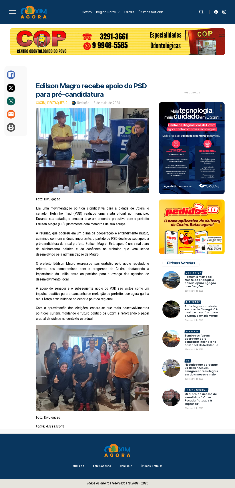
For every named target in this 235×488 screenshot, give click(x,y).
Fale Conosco (102, 466)
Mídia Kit (78, 466)
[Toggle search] (201, 12)
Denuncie (126, 466)
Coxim (87, 12)
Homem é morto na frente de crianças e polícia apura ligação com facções (200, 281)
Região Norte (106, 12)
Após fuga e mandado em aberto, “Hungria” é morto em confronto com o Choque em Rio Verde (202, 311)
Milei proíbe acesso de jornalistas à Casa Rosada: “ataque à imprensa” (201, 399)
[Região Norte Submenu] (118, 12)
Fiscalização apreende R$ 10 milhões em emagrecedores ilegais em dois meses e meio (201, 369)
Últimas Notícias (151, 12)
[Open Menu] (12, 12)
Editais (129, 12)
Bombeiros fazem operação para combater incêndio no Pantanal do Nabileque (201, 340)
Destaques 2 (57, 103)
